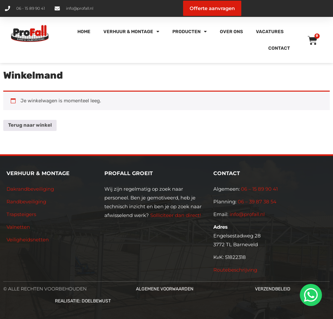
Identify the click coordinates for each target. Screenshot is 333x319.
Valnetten (18, 227)
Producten (189, 31)
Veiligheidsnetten (28, 239)
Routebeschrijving (235, 270)
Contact (279, 48)
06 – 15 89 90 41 (259, 189)
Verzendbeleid (272, 289)
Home (83, 31)
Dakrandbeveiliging (30, 189)
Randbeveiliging (26, 201)
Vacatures (270, 31)
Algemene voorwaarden (164, 289)
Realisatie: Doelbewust (83, 301)
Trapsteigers (21, 214)
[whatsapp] (310, 295)
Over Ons (231, 31)
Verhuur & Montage (131, 31)
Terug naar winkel (30, 125)
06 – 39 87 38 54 (257, 201)
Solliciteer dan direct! (176, 215)
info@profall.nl (247, 214)
